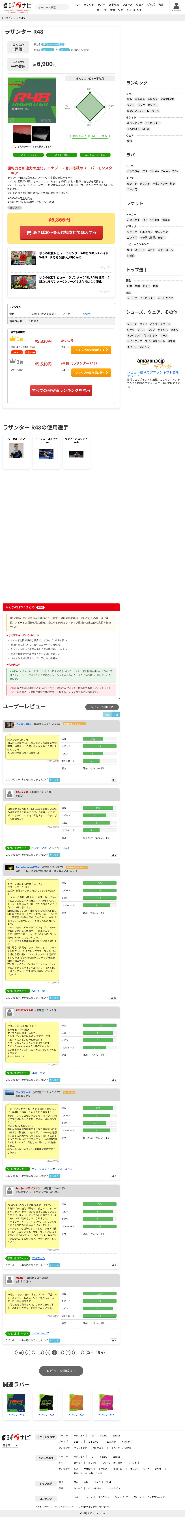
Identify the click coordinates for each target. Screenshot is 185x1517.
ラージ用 (132, 189)
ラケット (89, 4)
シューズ (127, 4)
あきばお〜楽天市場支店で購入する (65, 232)
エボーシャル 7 (40, 1333)
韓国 (155, 286)
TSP (144, 171)
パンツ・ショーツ (160, 324)
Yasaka (166, 171)
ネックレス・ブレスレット (142, 335)
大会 (161, 4)
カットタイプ (165, 298)
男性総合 (140, 99)
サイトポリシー (66, 1506)
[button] (31, 101)
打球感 (131, 255)
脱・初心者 (69, 1092)
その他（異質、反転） (152, 237)
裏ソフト (132, 183)
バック (141, 105)
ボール (164, 335)
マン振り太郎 (23, 724)
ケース (141, 329)
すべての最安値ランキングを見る (61, 390)
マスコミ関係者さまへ (86, 1506)
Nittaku (154, 171)
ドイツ (146, 286)
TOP (77, 4)
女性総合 (153, 99)
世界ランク (116, 10)
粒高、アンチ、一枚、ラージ (143, 111)
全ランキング (134, 123)
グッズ (151, 4)
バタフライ (133, 171)
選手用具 (114, 4)
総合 (129, 99)
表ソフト (153, 105)
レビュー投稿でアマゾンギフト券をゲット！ (153, 374)
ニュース (102, 10)
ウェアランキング (156, 1497)
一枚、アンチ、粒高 (164, 183)
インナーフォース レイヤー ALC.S (50, 847)
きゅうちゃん (23, 1092)
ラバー (101, 4)
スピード (140, 250)
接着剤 (171, 341)
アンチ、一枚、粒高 (112, 1462)
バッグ (151, 329)
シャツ (131, 329)
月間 (115, 714)
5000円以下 (167, 99)
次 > (89, 1352)
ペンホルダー (152, 123)
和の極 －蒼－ (39, 990)
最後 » (102, 1352)
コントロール (165, 250)
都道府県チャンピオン (77, 867)
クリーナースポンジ (138, 347)
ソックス (163, 329)
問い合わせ (104, 1506)
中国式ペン (161, 232)
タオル (174, 329)
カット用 (132, 237)
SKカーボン (38, 1072)
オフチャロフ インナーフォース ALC (52, 1169)
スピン (151, 250)
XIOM (175, 171)
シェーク (132, 232)
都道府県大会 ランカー (74, 724)
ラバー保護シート (155, 341)
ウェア (140, 4)
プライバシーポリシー (46, 1506)
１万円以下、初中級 (138, 129)
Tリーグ (137, 1497)
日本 (129, 286)
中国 (137, 286)
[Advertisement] (33, 501)
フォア (131, 105)
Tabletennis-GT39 (27, 867)
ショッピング (134, 10)
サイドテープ (134, 341)
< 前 (19, 1352)
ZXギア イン (38, 1258)
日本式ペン (146, 232)
